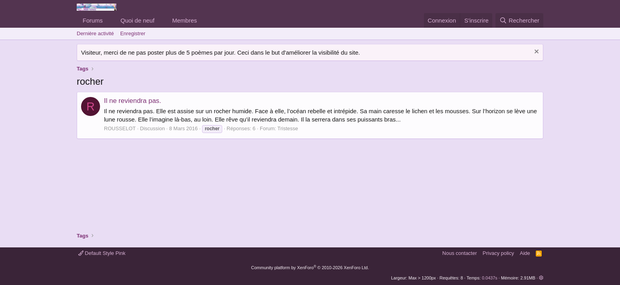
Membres (184, 20)
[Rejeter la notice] (535, 52)
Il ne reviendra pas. (132, 100)
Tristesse (288, 128)
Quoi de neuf (138, 20)
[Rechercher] (519, 20)
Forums (93, 20)
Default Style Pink (101, 253)
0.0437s (489, 278)
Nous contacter (459, 253)
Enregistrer (133, 33)
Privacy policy (498, 253)
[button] (109, 20)
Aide (525, 253)
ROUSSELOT (120, 128)
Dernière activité (95, 33)
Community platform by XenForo (310, 267)
